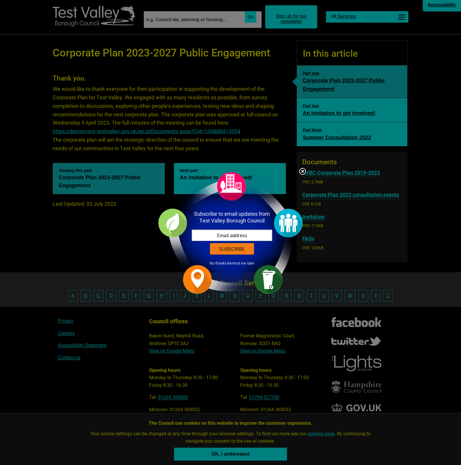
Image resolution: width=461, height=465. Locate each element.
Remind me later (241, 263)
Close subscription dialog (302, 172)
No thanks (218, 263)
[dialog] (230, 232)
